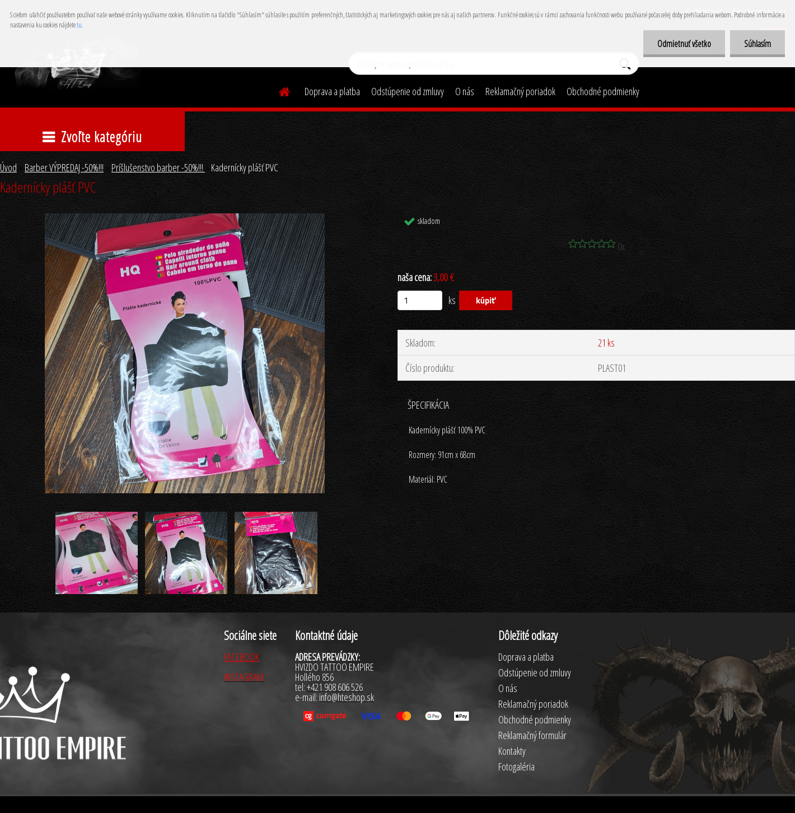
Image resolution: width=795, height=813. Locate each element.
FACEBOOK (241, 657)
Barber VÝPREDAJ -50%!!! (64, 167)
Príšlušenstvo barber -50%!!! (158, 167)
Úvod (8, 167)
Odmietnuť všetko (684, 44)
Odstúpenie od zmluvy (407, 91)
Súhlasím (757, 44)
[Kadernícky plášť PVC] (185, 218)
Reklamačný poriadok (520, 91)
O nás (464, 91)
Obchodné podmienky (603, 91)
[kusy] (420, 300)
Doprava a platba (332, 91)
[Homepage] (277, 90)
